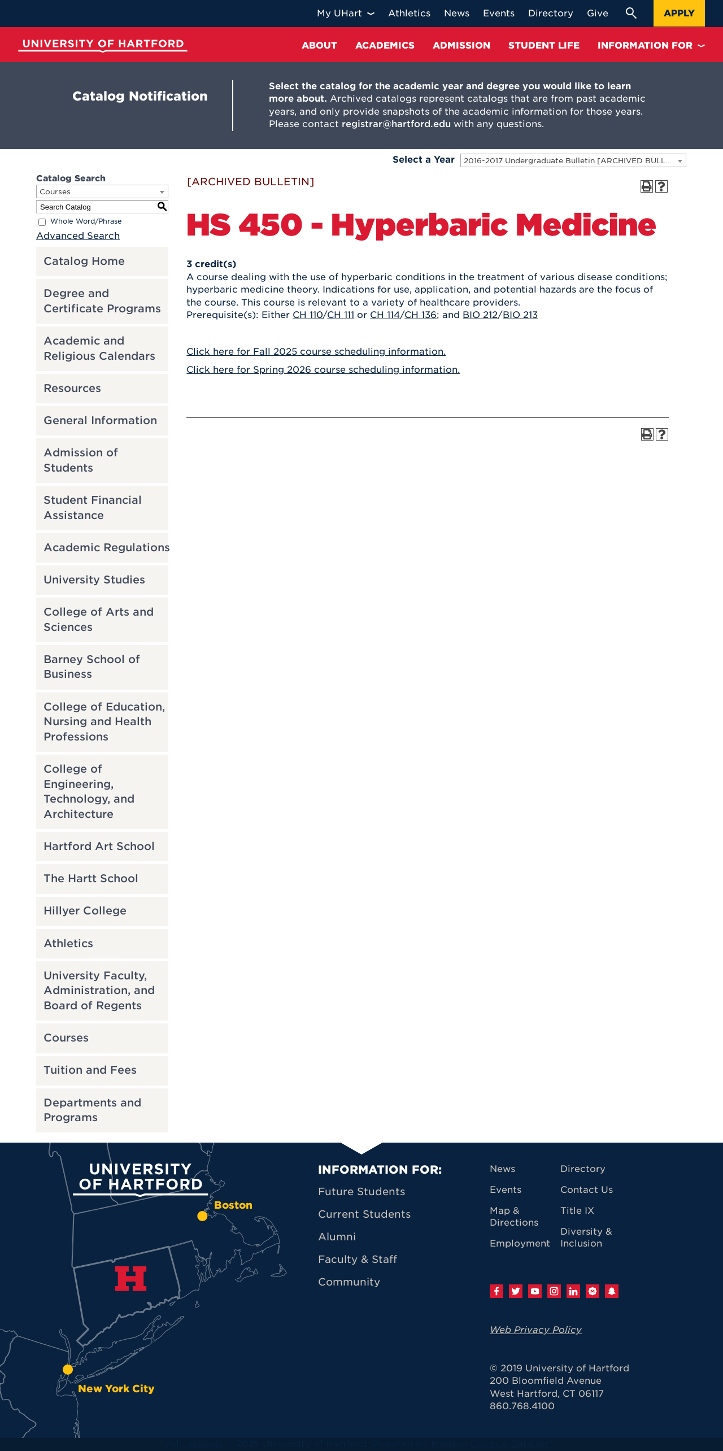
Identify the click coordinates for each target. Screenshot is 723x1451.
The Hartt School (90, 878)
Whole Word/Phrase (86, 221)
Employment (520, 1243)
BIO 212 (480, 315)
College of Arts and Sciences (98, 619)
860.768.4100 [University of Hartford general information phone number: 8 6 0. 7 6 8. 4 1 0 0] (522, 1406)
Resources (72, 388)
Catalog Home (84, 261)
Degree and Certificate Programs (102, 301)
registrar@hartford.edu (396, 124)
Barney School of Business (91, 667)
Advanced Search (78, 235)
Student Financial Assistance (92, 508)
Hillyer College (85, 910)
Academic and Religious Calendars (99, 348)
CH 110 (308, 315)
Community (349, 1282)
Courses (66, 1037)
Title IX (577, 1210)
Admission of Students (80, 460)
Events (505, 1189)
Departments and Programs (92, 1110)
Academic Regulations (106, 547)
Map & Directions (514, 1216)
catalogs (202, 1444)
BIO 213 (520, 315)
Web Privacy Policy (536, 1329)
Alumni (337, 1237)
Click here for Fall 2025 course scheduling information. (316, 351)
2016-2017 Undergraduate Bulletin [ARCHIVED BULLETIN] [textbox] (575, 160)
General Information (100, 420)
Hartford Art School (99, 846)
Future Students (361, 1191)
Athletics (68, 943)
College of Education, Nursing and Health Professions (104, 721)
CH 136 (420, 315)
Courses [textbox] (55, 192)
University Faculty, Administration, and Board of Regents (99, 990)
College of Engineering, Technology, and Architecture (88, 791)
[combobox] (573, 160)
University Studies (94, 579)
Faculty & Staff (357, 1259)
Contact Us (586, 1189)
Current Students (364, 1214)
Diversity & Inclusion (586, 1237)
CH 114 (385, 315)
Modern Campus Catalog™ (493, 1444)
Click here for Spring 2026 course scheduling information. (323, 369)
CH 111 (340, 315)
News (502, 1169)
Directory (583, 1169)
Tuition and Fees (90, 1070)
